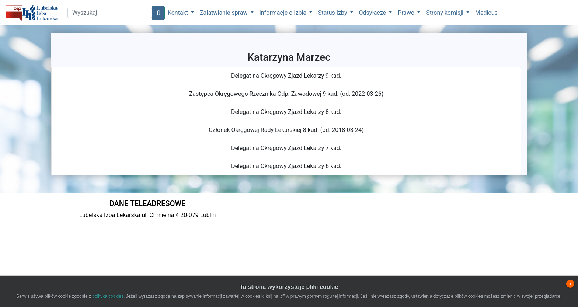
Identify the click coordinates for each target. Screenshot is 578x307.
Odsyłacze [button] (373, 12)
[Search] (109, 13)
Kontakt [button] (178, 12)
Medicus (486, 12)
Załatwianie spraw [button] (224, 12)
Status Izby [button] (333, 12)
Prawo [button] (407, 12)
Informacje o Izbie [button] (284, 12)
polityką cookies (107, 296)
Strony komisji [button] (445, 12)
